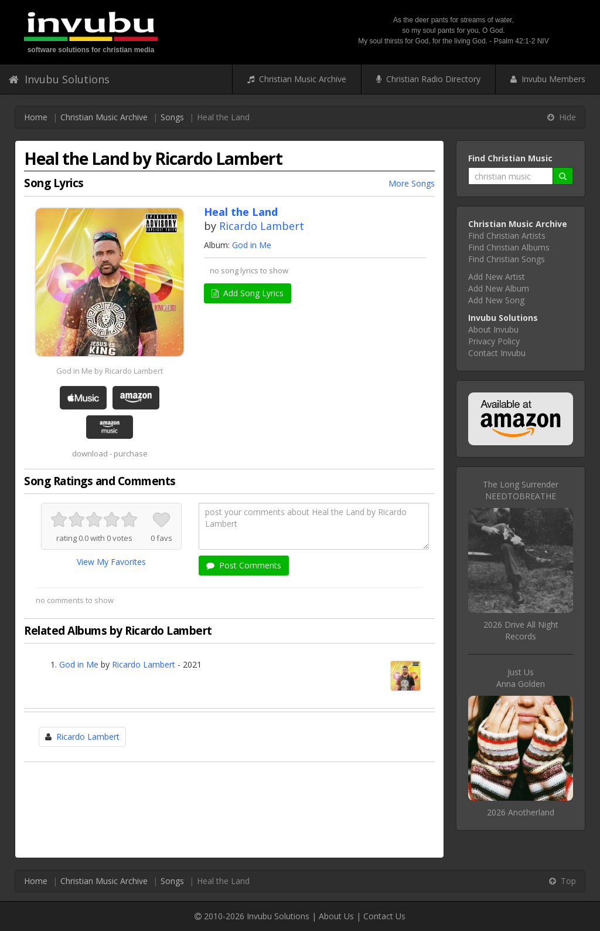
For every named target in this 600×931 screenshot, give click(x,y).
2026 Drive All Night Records (520, 630)
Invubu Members (547, 78)
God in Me (251, 244)
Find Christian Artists (507, 235)
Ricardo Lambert (261, 226)
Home (35, 117)
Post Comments (243, 565)
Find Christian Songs (506, 259)
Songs (172, 117)
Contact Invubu (497, 352)
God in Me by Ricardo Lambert (109, 370)
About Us (336, 916)
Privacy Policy (494, 341)
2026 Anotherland (520, 812)
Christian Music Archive (296, 78)
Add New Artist (496, 276)
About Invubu (493, 329)
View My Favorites (111, 561)
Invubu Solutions (59, 79)
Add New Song (496, 300)
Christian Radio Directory (428, 78)
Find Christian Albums (509, 247)
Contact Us (384, 916)
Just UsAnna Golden (520, 677)
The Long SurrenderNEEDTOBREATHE (520, 490)
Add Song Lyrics (248, 293)
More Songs (411, 183)
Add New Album (498, 288)
